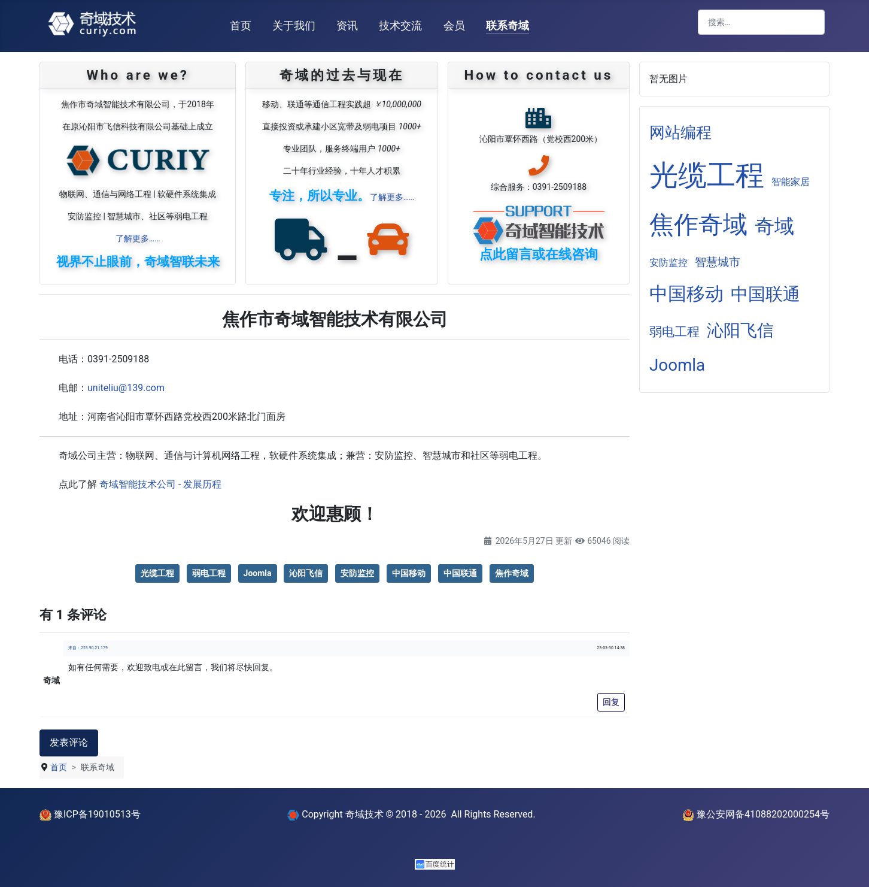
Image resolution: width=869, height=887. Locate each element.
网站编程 (680, 132)
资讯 (347, 26)
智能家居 (790, 181)
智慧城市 (717, 262)
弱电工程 (209, 573)
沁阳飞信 (306, 573)
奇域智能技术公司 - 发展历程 (160, 484)
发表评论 (69, 742)
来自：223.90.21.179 (88, 648)
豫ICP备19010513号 (90, 814)
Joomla (258, 573)
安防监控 (357, 573)
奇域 (774, 226)
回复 (611, 702)
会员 (454, 26)
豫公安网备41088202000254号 (756, 814)
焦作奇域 (511, 573)
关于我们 (293, 26)
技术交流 (400, 26)
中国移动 (409, 573)
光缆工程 (157, 573)
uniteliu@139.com (126, 387)
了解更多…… (138, 238)
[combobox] (761, 22)
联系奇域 (507, 26)
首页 (240, 26)
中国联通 (460, 573)
